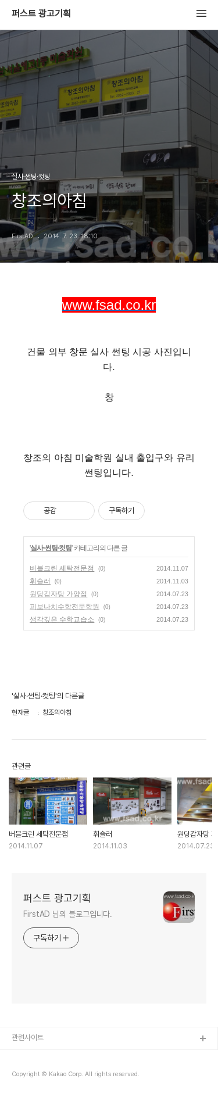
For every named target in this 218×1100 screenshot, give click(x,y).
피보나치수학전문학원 (64, 607)
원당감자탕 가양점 (58, 594)
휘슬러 (40, 581)
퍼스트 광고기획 (41, 14)
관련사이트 (28, 1037)
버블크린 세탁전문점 (62, 568)
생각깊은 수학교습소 (62, 619)
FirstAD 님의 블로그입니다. (67, 914)
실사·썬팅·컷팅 (51, 548)
